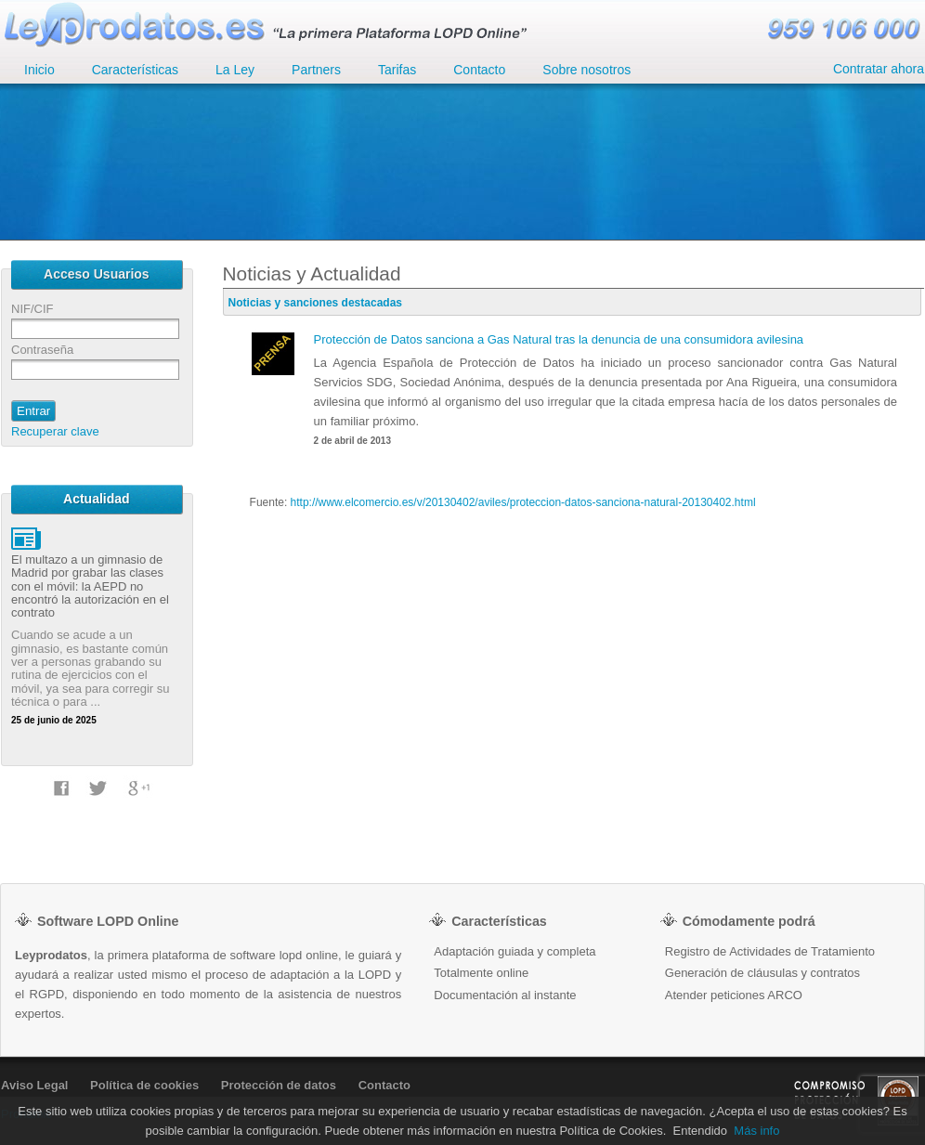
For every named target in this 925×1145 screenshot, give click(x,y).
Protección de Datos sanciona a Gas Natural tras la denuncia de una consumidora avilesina (559, 339)
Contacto (384, 1085)
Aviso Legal (34, 1085)
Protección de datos (278, 1085)
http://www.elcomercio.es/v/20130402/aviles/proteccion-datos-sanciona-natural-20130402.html (523, 502)
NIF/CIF (32, 309)
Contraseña (42, 350)
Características (135, 69)
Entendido (700, 1131)
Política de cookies (144, 1085)
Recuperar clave (55, 431)
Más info (756, 1131)
